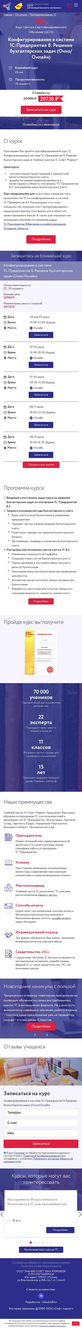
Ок (76, 1323)
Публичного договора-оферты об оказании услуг (38, 1160)
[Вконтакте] (41, 1296)
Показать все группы (41, 465)
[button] (41, 1035)
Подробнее (41, 239)
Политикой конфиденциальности (53, 1326)
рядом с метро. (47, 895)
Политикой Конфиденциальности (43, 1156)
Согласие (19, 1153)
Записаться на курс (41, 109)
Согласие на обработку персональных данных (41, 1262)
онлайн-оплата (61, 918)
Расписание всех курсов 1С (41, 1250)
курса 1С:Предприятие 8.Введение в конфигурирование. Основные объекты (35, 224)
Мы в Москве (30, 4)
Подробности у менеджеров (41, 124)
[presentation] (35, 1034)
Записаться (41, 335)
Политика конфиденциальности (41, 1266)
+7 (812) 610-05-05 (69, 6)
